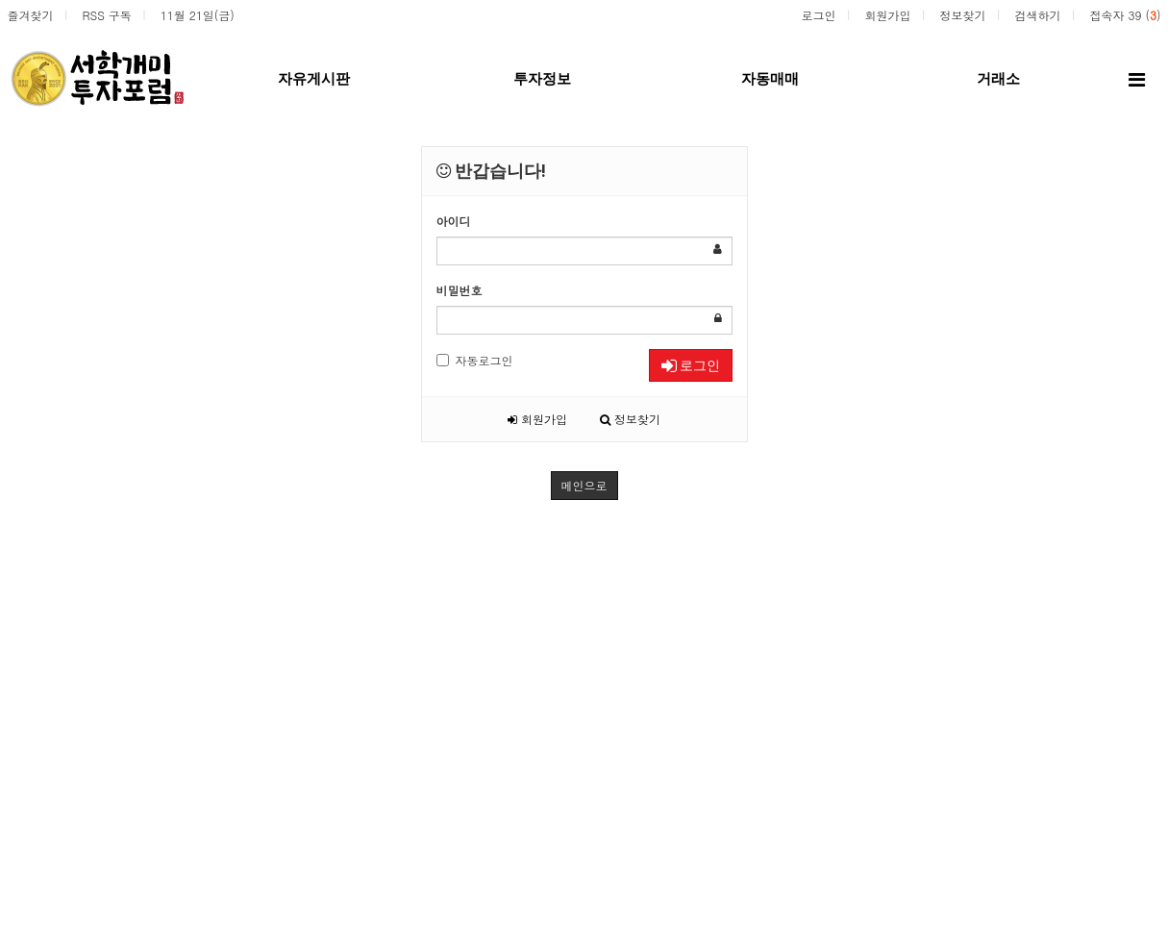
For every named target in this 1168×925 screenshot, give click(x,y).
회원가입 (887, 15)
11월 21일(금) (198, 15)
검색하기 (1037, 15)
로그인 (818, 15)
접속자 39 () (1124, 15)
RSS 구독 (107, 15)
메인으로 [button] (584, 485)
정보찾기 (962, 15)
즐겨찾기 (31, 15)
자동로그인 (474, 360)
